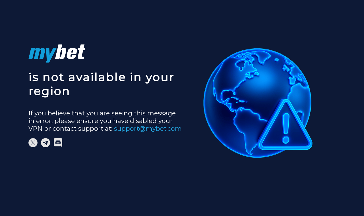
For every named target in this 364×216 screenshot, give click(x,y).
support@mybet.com (148, 128)
